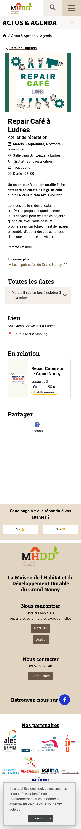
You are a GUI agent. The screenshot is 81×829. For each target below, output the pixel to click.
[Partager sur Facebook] (37, 428)
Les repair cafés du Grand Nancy (37, 265)
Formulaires (41, 676)
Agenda (46, 36)
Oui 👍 (20, 529)
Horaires (40, 628)
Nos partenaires (40, 725)
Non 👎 (61, 529)
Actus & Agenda (23, 36)
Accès (40, 640)
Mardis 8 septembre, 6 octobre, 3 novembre (36, 295)
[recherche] (53, 7)
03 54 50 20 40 (40, 666)
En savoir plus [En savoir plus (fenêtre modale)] (40, 818)
